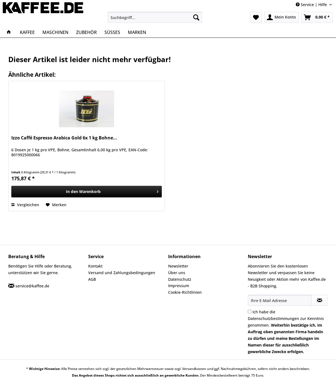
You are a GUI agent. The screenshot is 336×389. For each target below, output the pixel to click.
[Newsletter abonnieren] (319, 300)
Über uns (176, 272)
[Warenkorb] (317, 17)
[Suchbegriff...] (155, 17)
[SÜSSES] (112, 32)
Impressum (178, 285)
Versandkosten (194, 368)
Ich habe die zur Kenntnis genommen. (286, 331)
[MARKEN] (137, 32)
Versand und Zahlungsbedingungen (121, 272)
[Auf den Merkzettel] (56, 205)
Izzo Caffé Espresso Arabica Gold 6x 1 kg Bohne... (64, 138)
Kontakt (95, 266)
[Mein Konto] (281, 17)
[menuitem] (155, 17)
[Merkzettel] (256, 17)
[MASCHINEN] (55, 32)
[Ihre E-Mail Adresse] (280, 300)
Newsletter (178, 266)
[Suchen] (196, 17)
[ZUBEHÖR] (86, 32)
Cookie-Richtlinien (185, 292)
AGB (92, 279)
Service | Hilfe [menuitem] (312, 4)
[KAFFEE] (27, 32)
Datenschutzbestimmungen (273, 318)
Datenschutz (179, 279)
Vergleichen (25, 204)
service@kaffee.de (32, 286)
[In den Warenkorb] (86, 191)
